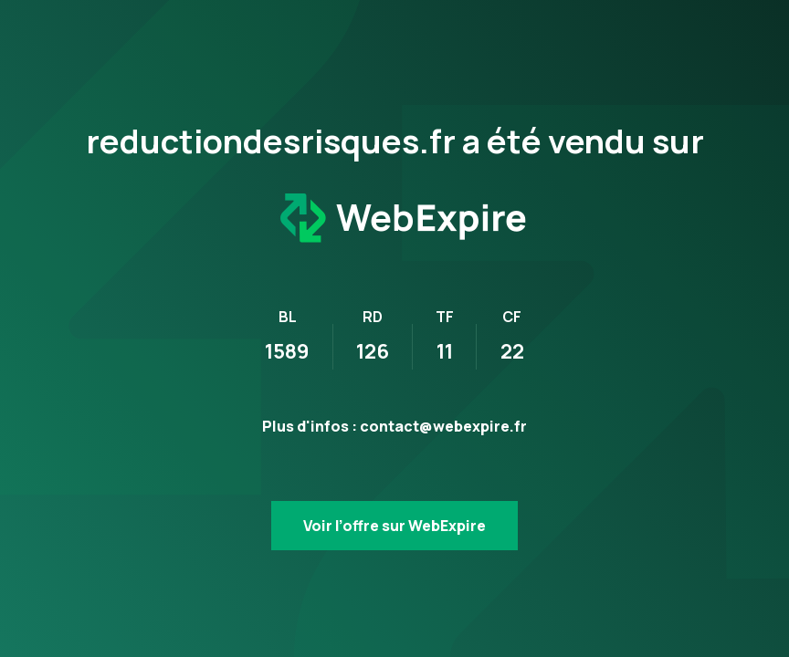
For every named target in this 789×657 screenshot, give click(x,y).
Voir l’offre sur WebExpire (394, 526)
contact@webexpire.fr (443, 426)
